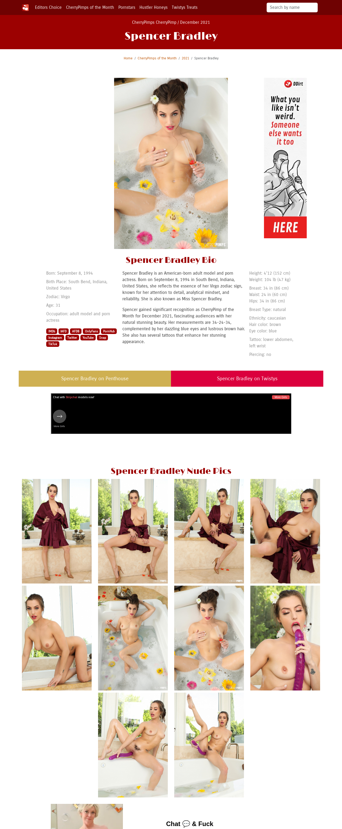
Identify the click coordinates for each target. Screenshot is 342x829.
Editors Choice (48, 7)
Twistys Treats (184, 7)
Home (128, 58)
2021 (185, 58)
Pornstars (126, 7)
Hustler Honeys (153, 7)
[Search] (292, 7)
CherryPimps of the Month (90, 7)
